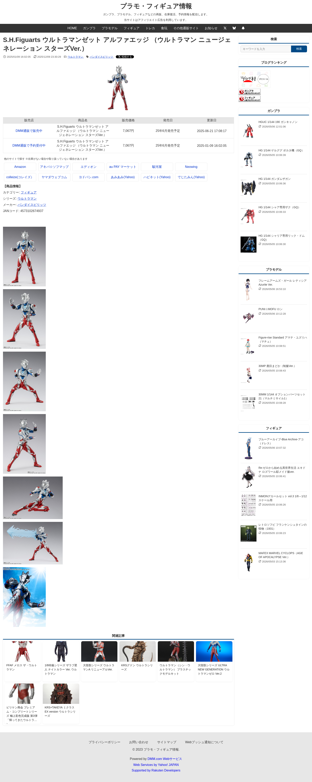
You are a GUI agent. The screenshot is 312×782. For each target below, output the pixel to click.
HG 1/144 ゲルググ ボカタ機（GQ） (281, 150)
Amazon (20, 166)
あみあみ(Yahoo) (123, 177)
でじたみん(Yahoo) (191, 177)
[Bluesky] (234, 28)
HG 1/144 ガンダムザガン (274, 178)
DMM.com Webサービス (165, 759)
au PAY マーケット (122, 166)
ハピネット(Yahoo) (157, 177)
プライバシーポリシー (104, 742)
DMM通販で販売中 (29, 130)
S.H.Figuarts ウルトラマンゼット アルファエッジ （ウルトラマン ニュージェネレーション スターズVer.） (83, 131)
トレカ (150, 28)
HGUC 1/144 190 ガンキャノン (277, 122)
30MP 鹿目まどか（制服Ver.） (277, 366)
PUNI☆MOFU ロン (270, 309)
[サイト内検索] (266, 49)
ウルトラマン (76, 56)
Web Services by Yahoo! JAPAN (156, 764)
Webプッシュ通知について (204, 742)
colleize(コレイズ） (20, 177)
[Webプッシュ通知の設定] (243, 28)
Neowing (191, 166)
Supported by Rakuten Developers (156, 770)
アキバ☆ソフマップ (54, 166)
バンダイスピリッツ (102, 56)
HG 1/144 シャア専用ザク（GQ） (279, 207)
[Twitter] (225, 28)
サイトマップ (166, 742)
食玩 (164, 28)
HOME (72, 28)
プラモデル (110, 28)
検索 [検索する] (299, 48)
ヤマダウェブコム (54, 177)
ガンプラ (89, 28)
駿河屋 (157, 166)
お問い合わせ (138, 742)
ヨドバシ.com (88, 177)
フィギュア (131, 28)
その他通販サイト (186, 28)
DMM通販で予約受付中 (29, 145)
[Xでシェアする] (125, 56)
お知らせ (211, 28)
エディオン (89, 166)
